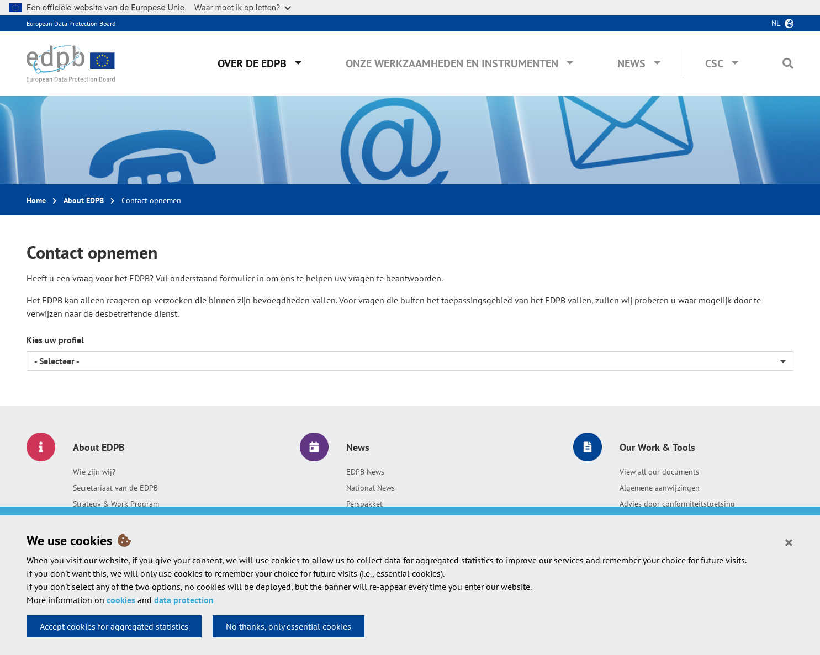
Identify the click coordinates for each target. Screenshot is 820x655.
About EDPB (84, 200)
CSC (714, 63)
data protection (184, 599)
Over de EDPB (252, 63)
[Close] (788, 542)
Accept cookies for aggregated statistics (114, 626)
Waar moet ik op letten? (242, 7)
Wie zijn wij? (94, 472)
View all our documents (659, 472)
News (631, 63)
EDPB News (365, 472)
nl (775, 23)
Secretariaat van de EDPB (115, 488)
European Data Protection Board (71, 23)
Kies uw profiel (55, 339)
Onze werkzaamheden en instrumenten (452, 63)
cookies (121, 599)
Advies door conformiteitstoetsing (677, 504)
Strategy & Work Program (116, 504)
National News (370, 488)
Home (36, 200)
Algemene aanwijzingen (660, 488)
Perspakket (364, 504)
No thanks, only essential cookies (288, 626)
